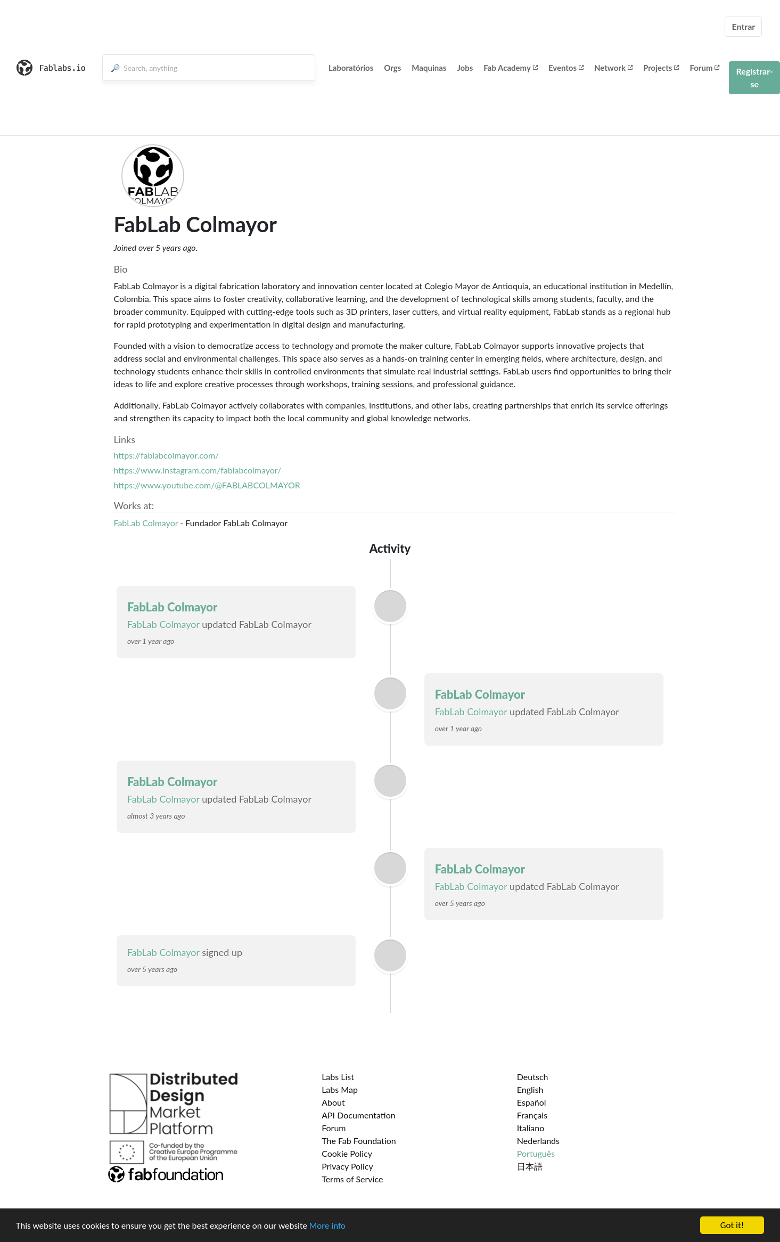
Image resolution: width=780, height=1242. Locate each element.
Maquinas (429, 67)
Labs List (338, 1077)
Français (532, 1115)
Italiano (531, 1128)
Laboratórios (351, 67)
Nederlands (538, 1140)
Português (536, 1153)
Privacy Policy (347, 1166)
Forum (704, 67)
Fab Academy (510, 67)
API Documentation (359, 1115)
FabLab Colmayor (146, 523)
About (333, 1102)
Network (613, 67)
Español (531, 1102)
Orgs (392, 67)
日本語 (530, 1166)
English (530, 1089)
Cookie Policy (347, 1153)
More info (327, 1226)
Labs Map (340, 1089)
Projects (661, 67)
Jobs (465, 67)
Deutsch (532, 1077)
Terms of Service (352, 1179)
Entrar (743, 26)
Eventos (566, 67)
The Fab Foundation (359, 1140)
